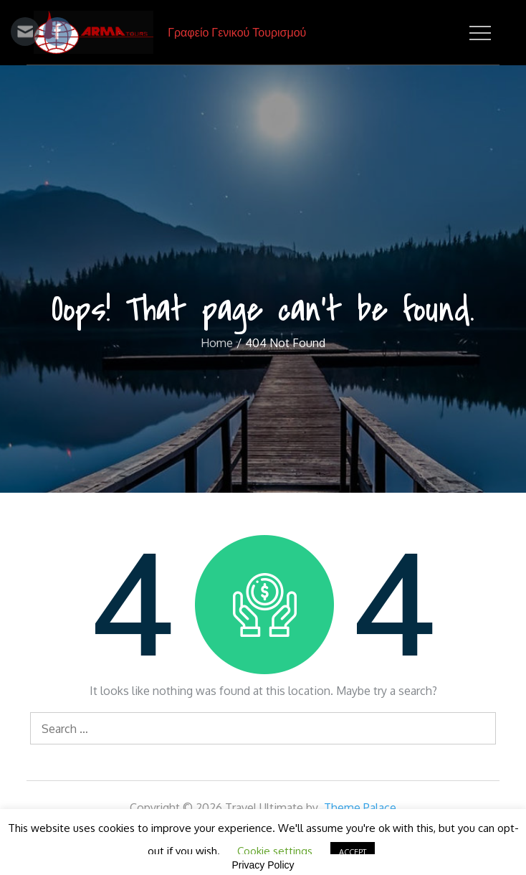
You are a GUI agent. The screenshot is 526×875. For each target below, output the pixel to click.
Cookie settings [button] (274, 851)
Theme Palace (360, 807)
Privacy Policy (262, 865)
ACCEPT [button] (352, 852)
